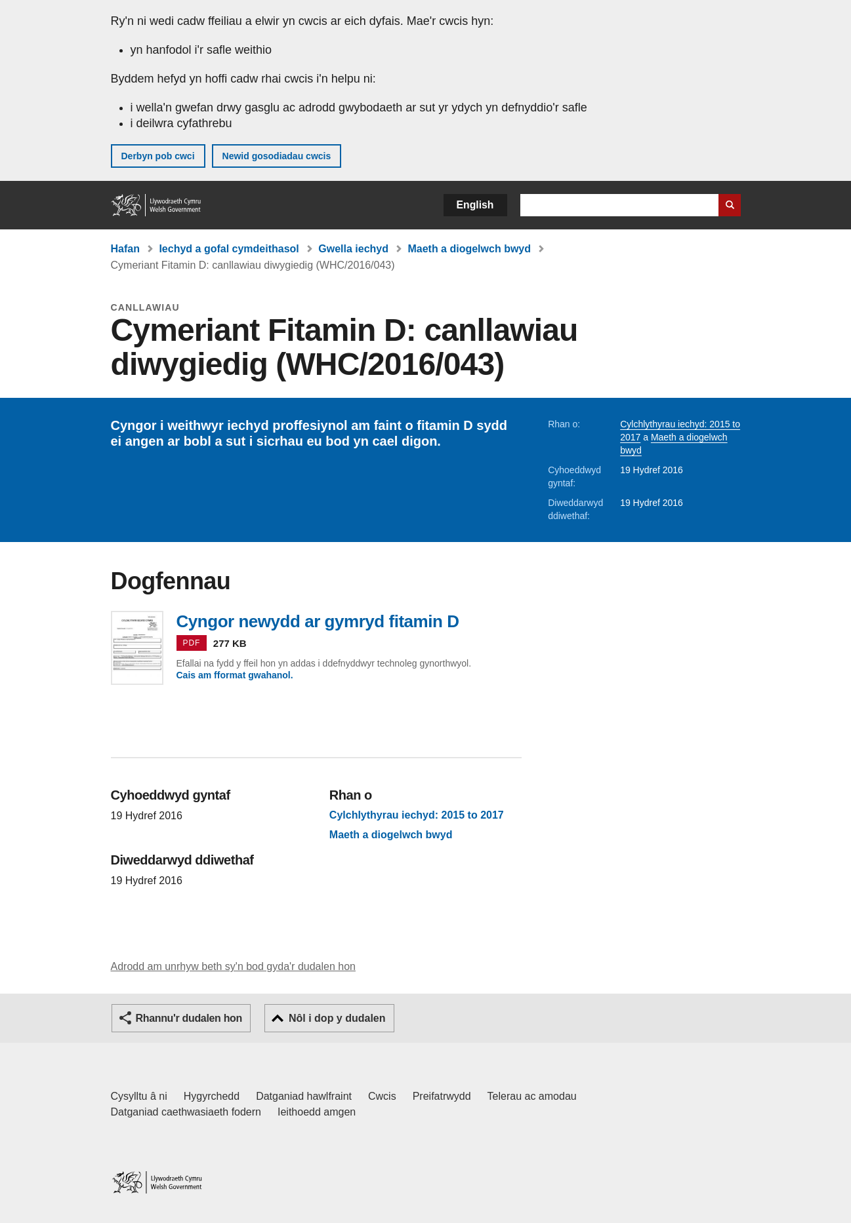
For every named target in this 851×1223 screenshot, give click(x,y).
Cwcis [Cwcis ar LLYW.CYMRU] (382, 1096)
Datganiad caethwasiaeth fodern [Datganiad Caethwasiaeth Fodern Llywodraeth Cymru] (186, 1111)
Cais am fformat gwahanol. (234, 675)
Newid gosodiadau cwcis (276, 156)
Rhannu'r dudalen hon (189, 1018)
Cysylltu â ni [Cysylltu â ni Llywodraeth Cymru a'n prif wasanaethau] (139, 1096)
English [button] (475, 204)
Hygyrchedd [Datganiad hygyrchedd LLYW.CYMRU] (211, 1096)
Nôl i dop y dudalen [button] (337, 1018)
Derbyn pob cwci (158, 156)
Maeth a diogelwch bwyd (469, 248)
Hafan (125, 248)
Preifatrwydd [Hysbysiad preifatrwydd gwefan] (442, 1096)
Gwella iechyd (353, 248)
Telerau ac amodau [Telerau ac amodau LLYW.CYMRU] (532, 1096)
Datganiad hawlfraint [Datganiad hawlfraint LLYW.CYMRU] (304, 1096)
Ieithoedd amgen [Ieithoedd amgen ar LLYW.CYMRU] (317, 1111)
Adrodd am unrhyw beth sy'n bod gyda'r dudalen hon (233, 966)
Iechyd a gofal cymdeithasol (229, 248)
